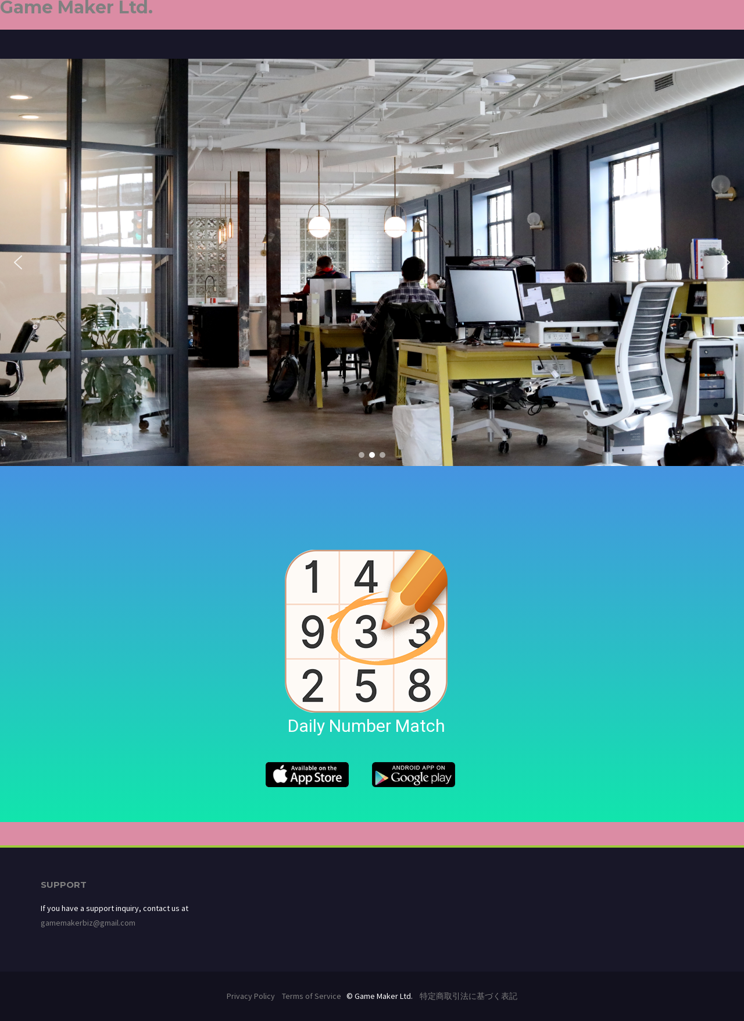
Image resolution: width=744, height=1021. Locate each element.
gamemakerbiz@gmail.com (88, 922)
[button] (18, 262)
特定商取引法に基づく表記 (468, 996)
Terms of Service (311, 996)
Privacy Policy (251, 996)
